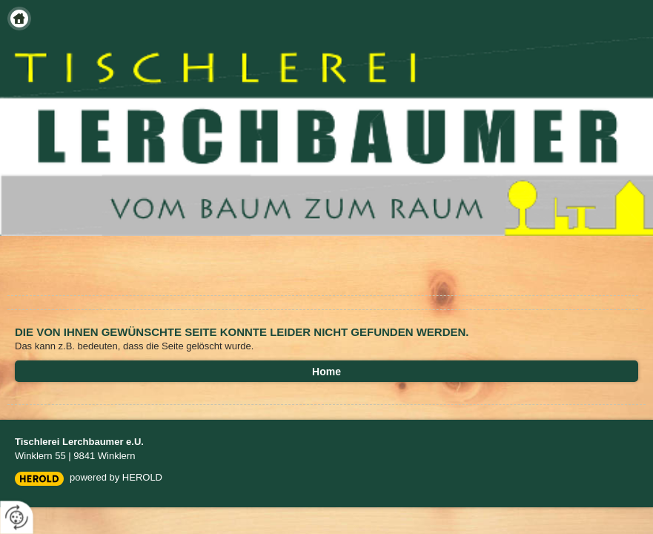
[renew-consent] (16, 517)
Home (19, 18)
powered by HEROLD (116, 477)
